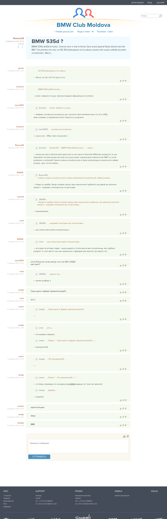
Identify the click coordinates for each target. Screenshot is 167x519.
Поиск (160, 16)
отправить (39, 456)
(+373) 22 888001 (85, 501)
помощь (38, 496)
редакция (7, 507)
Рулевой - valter (105, 31)
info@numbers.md (90, 504)
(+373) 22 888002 (46, 501)
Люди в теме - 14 (85, 31)
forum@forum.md (50, 504)
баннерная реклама (82, 496)
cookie (37, 498)
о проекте (7, 496)
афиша (78, 498)
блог (5, 504)
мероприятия (8, 501)
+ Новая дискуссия (63, 31)
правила (6, 498)
